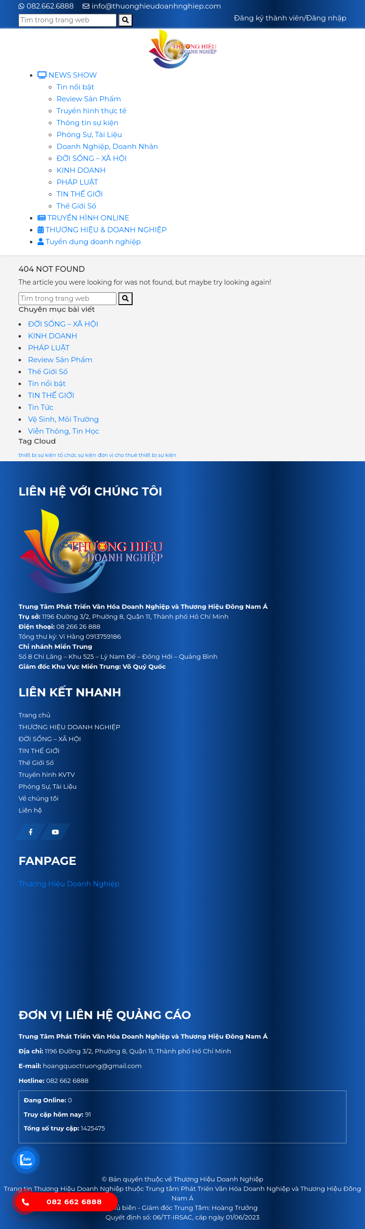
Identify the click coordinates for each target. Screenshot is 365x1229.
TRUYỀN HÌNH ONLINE (83, 217)
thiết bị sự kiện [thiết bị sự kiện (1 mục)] (37, 455)
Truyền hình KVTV (47, 774)
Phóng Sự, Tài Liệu (89, 134)
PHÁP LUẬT (77, 182)
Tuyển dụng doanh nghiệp (89, 241)
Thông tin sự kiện (87, 122)
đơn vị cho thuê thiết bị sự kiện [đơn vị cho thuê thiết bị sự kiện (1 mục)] (137, 455)
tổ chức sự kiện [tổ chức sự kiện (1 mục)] (77, 455)
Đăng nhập (326, 17)
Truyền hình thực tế (91, 110)
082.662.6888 (50, 5)
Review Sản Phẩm (89, 98)
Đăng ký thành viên (269, 17)
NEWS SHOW (67, 74)
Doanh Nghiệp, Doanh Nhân (107, 146)
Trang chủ (34, 715)
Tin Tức (40, 407)
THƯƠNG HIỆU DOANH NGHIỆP (69, 727)
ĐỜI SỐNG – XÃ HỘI (92, 158)
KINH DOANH (81, 170)
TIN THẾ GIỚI (80, 193)
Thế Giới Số (76, 205)
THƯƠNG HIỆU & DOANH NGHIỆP (102, 229)
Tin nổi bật (75, 86)
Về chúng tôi (38, 798)
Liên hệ (30, 810)
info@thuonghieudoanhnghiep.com (156, 5)
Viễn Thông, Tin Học (63, 431)
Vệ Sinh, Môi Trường (63, 419)
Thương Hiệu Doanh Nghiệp (69, 883)
